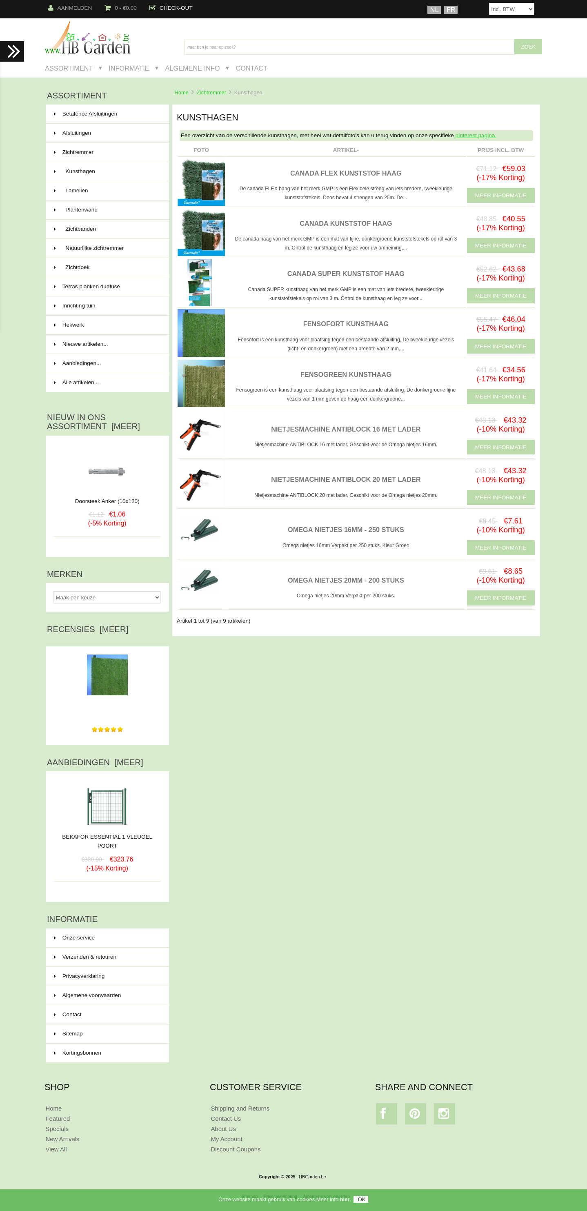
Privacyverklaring (79, 976)
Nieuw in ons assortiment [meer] (93, 422)
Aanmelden (70, 8)
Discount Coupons (235, 1149)
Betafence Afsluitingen (106, 113)
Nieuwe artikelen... (81, 344)
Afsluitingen (106, 133)
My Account (226, 1138)
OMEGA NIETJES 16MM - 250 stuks (346, 529)
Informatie (129, 68)
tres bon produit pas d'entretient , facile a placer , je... (107, 705)
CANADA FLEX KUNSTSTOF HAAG (346, 173)
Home (181, 92)
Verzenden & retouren (85, 957)
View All (56, 1149)
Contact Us (226, 1118)
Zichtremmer (211, 92)
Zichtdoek (106, 267)
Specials (57, 1128)
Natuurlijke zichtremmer (106, 248)
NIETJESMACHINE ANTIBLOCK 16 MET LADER (345, 429)
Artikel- (346, 150)
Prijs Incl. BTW (501, 150)
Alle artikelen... (76, 382)
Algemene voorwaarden (87, 995)
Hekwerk (106, 325)
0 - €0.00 (121, 8)
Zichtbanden (106, 229)
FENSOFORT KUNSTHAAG (346, 323)
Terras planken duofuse (106, 286)
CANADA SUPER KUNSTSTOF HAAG (346, 273)
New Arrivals (62, 1138)
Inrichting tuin (106, 305)
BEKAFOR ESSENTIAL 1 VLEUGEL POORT (107, 838)
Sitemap (68, 1034)
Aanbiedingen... (77, 363)
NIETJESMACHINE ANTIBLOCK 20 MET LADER (345, 479)
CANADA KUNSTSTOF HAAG (346, 223)
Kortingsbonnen (77, 1053)
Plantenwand (106, 209)
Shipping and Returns (240, 1108)
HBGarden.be (312, 1176)
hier (345, 1200)
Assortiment (69, 68)
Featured (57, 1118)
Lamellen (106, 190)
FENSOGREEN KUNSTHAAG (345, 374)
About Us (223, 1128)
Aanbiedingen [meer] (95, 762)
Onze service (74, 938)
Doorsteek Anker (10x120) (107, 501)
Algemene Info (192, 68)
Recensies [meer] (87, 629)
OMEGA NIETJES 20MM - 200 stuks (346, 580)
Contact (251, 68)
